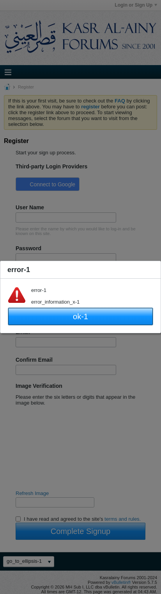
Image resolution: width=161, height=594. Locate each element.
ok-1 (80, 316)
